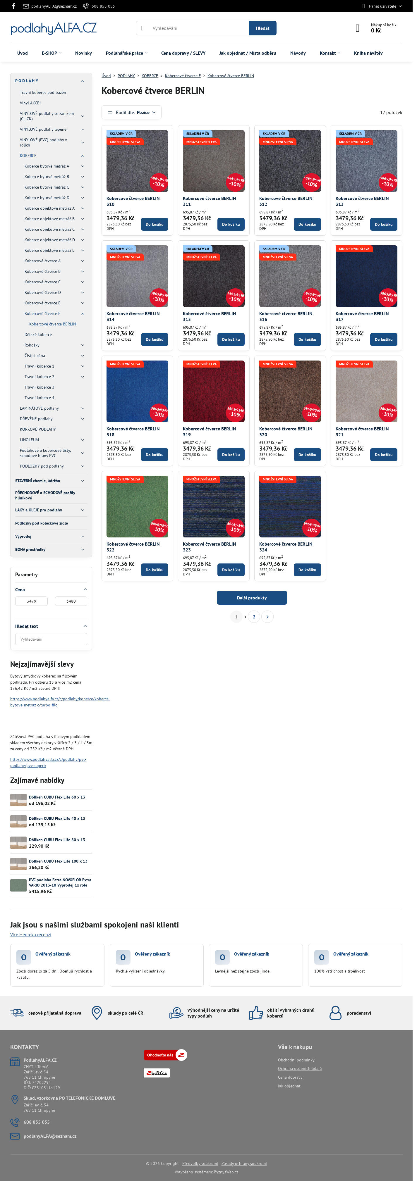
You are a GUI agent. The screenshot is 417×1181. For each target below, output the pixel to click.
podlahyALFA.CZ (53, 28)
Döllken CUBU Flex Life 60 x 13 (57, 797)
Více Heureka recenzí (30, 934)
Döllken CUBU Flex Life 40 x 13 (57, 818)
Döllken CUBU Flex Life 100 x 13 (58, 861)
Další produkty (252, 598)
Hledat (263, 28)
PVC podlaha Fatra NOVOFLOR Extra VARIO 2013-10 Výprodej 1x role (60, 882)
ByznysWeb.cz (226, 1172)
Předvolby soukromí (200, 1163)
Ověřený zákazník (53, 954)
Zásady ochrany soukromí (244, 1163)
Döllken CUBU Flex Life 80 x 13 (57, 839)
